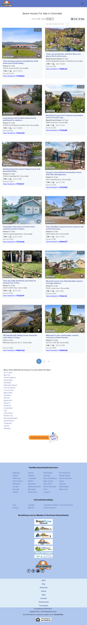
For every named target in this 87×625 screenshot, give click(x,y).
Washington (64, 487)
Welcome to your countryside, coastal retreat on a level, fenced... (62, 336)
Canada (31, 505)
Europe (16, 508)
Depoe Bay (8, 380)
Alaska (15, 476)
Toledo (6, 426)
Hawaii (15, 492)
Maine (30, 481)
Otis (5, 411)
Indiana (31, 476)
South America (50, 508)
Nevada (47, 476)
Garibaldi (7, 383)
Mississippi (48, 473)
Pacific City (8, 416)
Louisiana (32, 478)
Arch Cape (8, 372)
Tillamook (8, 423)
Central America (66, 505)
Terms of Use (58, 614)
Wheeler (7, 428)
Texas (61, 481)
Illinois (30, 473)
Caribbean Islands (51, 505)
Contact (43, 598)
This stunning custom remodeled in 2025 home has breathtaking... (20, 62)
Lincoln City (8, 390)
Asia (14, 505)
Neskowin (8, 400)
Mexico (31, 508)
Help (44, 595)
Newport (7, 405)
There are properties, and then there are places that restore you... (63, 55)
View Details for (13, 76)
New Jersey (48, 481)
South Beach (9, 421)
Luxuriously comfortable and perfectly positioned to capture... (19, 119)
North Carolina (50, 487)
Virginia (62, 484)
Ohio (46, 489)
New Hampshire (50, 478)
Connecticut (18, 481)
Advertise (44, 587)
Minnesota (32, 492)
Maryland (32, 484)
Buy (43, 584)
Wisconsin (63, 489)
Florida (15, 487)
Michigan (32, 489)
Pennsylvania (64, 473)
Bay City (7, 375)
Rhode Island (64, 476)
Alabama (16, 473)
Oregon (47, 492)
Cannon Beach (10, 378)
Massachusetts (34, 487)
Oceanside (8, 408)
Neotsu (7, 398)
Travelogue (43, 605)
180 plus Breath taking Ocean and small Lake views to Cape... (20, 336)
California (17, 478)
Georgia (16, 489)
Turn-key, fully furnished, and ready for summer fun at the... (19, 282)
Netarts (7, 403)
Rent (44, 580)
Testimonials (43, 602)
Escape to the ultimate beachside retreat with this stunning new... (63, 173)
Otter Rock (8, 413)
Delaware (16, 484)
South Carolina (65, 478)
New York (48, 484)
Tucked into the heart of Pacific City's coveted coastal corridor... (19, 228)
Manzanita (8, 393)
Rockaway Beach (11, 418)
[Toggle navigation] (82, 3)
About (43, 591)
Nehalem (7, 395)
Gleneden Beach (10, 385)
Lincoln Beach (9, 388)
